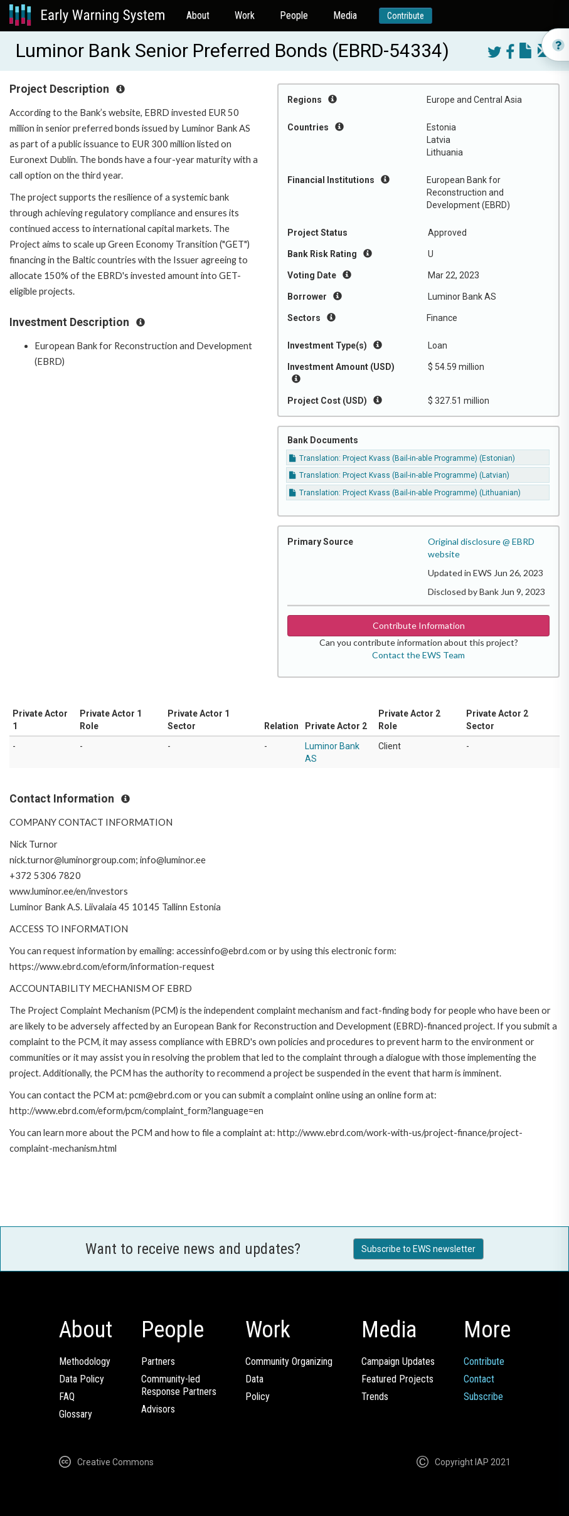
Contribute (405, 16)
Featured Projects (397, 1379)
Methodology (84, 1361)
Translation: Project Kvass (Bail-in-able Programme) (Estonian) (402, 458)
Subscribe (483, 1397)
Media (345, 15)
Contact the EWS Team (418, 655)
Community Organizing (288, 1361)
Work (245, 15)
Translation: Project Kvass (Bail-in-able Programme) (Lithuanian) (405, 492)
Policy (257, 1397)
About (198, 15)
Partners (158, 1361)
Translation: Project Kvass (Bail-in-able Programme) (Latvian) (399, 475)
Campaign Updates (398, 1361)
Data (254, 1379)
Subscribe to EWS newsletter (418, 1249)
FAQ (67, 1397)
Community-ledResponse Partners (178, 1385)
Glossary (75, 1414)
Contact (479, 1379)
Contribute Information (419, 625)
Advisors (158, 1409)
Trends (374, 1397)
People (294, 15)
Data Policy (81, 1379)
